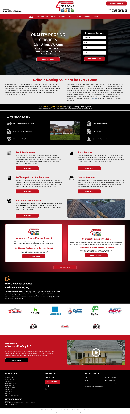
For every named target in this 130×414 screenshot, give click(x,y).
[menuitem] (31, 16)
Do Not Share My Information (51, 409)
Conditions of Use (62, 409)
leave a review (33, 297)
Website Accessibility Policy (86, 409)
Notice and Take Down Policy (73, 409)
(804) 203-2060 (119, 11)
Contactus (94, 98)
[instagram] (49, 386)
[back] (8, 310)
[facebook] (46, 386)
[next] (121, 310)
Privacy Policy (41, 409)
